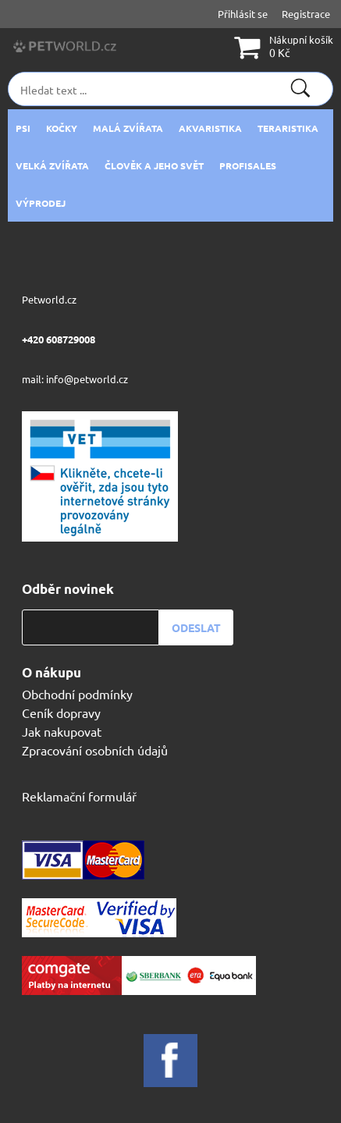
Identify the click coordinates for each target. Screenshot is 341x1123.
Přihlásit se (243, 13)
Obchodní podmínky (77, 694)
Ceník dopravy (61, 712)
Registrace (306, 13)
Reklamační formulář (79, 796)
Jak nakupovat (61, 731)
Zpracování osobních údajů (95, 750)
